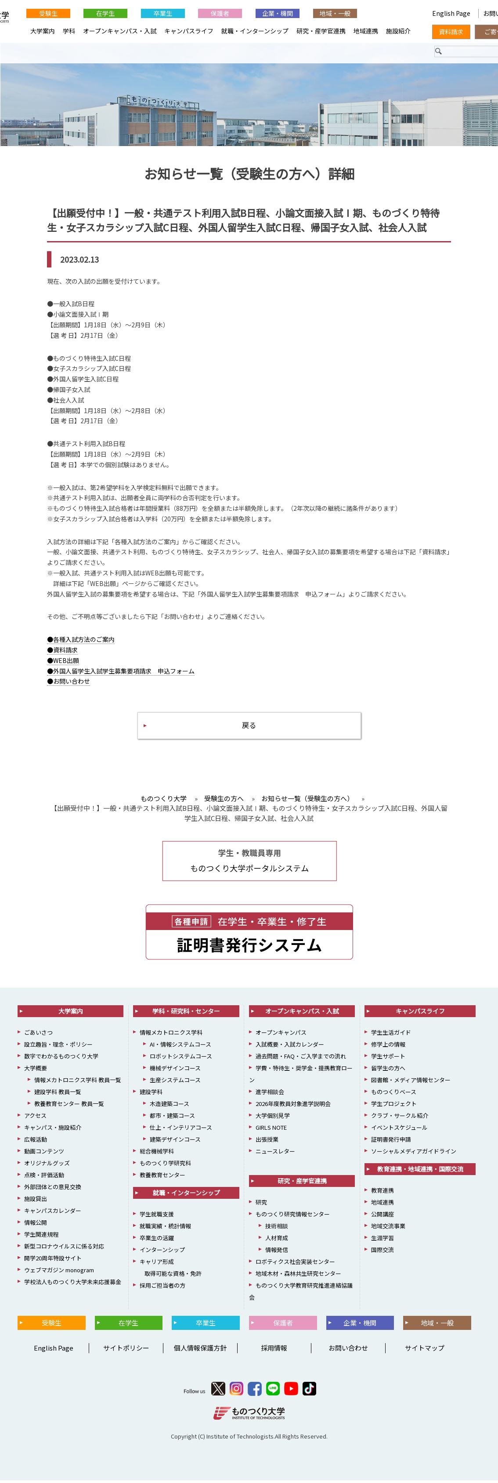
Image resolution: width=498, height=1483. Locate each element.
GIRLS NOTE (271, 1130)
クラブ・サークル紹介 (399, 1118)
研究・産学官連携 (321, 30)
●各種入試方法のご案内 (81, 640)
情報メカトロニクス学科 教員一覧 (77, 1083)
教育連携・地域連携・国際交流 (420, 1172)
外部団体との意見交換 (52, 1190)
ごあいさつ (38, 1035)
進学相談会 (270, 1095)
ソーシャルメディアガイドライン (413, 1154)
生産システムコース (175, 1083)
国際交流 (382, 1253)
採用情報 (274, 1350)
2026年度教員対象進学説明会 (293, 1106)
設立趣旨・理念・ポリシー (58, 1047)
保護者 (220, 13)
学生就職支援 (157, 1217)
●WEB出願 (63, 661)
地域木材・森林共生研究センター (298, 1276)
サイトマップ (424, 1350)
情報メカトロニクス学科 (171, 1035)
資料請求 (451, 31)
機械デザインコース (175, 1071)
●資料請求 (62, 651)
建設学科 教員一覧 (57, 1095)
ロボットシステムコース (181, 1059)
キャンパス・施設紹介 (52, 1130)
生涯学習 (382, 1241)
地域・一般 (335, 13)
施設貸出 (35, 1201)
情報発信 (276, 1253)
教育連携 (382, 1193)
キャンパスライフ (188, 30)
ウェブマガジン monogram (59, 1273)
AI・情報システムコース (180, 1047)
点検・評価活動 (44, 1178)
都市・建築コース (172, 1118)
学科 (69, 30)
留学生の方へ (388, 1071)
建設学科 (151, 1095)
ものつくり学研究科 (165, 1166)
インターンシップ (162, 1253)
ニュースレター (275, 1154)
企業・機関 (277, 13)
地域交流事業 (388, 1229)
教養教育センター (162, 1178)
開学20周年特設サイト (53, 1261)
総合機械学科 (157, 1154)
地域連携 (366, 30)
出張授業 (267, 1142)
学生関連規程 (41, 1237)
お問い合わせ (348, 1350)
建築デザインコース (175, 1142)
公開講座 (382, 1217)
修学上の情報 (388, 1047)
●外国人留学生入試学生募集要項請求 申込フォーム (121, 671)
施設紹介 (398, 30)
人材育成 (276, 1241)
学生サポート (388, 1059)
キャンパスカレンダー (52, 1213)
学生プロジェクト (394, 1106)
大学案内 (42, 30)
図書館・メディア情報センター (411, 1083)
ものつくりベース (393, 1095)
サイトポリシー (126, 1350)
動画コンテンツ (44, 1154)
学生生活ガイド (391, 1035)
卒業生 (163, 13)
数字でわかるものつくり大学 (61, 1059)
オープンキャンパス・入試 (119, 30)
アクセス (35, 1118)
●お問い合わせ (68, 682)
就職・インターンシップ (255, 30)
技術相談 (276, 1229)
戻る (249, 727)
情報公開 (35, 1225)
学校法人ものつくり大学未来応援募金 (72, 1285)
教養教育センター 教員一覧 (69, 1106)
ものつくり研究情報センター (293, 1217)
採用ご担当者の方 (162, 1288)
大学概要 (35, 1071)
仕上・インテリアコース (181, 1130)
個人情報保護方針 (200, 1350)
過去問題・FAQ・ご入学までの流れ (301, 1059)
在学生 (105, 13)
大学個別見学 (273, 1118)
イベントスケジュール (399, 1130)
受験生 (48, 13)
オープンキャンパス (281, 1035)
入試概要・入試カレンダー (290, 1047)
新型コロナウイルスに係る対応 (64, 1249)
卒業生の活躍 (157, 1241)
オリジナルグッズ (47, 1166)
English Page (452, 13)
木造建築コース (169, 1106)
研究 (261, 1205)
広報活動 (35, 1142)
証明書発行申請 (391, 1142)
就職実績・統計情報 (165, 1229)
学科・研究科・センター (186, 1014)
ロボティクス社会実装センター (295, 1264)
